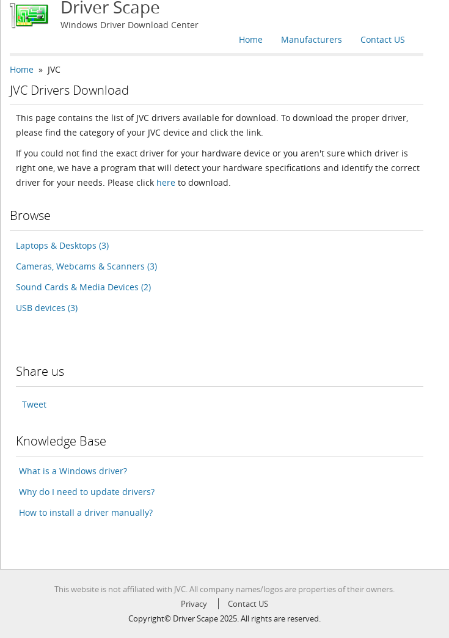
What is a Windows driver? (73, 471)
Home (251, 39)
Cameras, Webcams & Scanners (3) (86, 266)
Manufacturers (311, 39)
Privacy (194, 603)
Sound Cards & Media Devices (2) (83, 287)
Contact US (382, 39)
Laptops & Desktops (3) (62, 245)
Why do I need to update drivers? (87, 491)
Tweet (34, 404)
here (165, 182)
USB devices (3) (47, 308)
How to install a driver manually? (86, 512)
